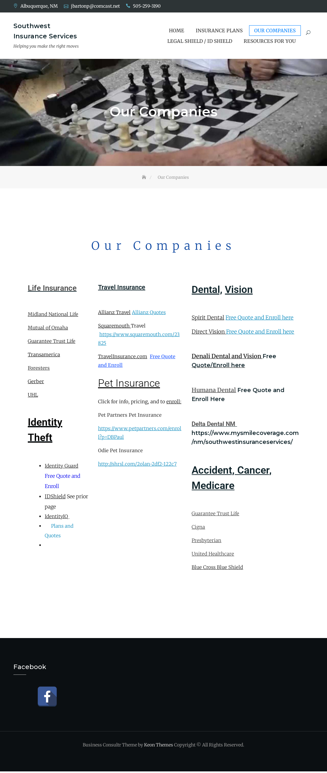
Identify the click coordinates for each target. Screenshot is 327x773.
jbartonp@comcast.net (95, 6)
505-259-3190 (147, 6)
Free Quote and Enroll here (259, 319)
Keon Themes (158, 746)
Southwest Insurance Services (45, 31)
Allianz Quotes (149, 314)
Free (269, 357)
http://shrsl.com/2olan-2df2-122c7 (137, 466)
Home (176, 31)
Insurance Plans (219, 31)
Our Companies (275, 31)
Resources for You (270, 41)
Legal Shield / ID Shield (199, 41)
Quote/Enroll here (218, 366)
